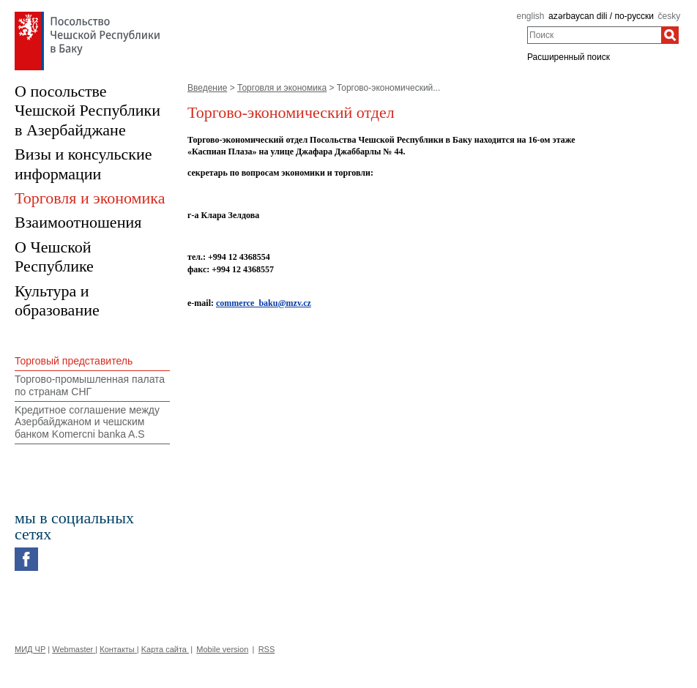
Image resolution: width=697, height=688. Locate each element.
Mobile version (222, 649)
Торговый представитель (74, 361)
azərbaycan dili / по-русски (601, 16)
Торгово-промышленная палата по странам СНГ (90, 385)
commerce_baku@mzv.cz (263, 303)
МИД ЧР (30, 649)
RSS (266, 649)
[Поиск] (670, 35)
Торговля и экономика (282, 88)
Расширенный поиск (568, 57)
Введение (207, 88)
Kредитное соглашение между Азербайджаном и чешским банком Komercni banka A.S (87, 422)
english (530, 16)
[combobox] (594, 35)
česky (669, 16)
